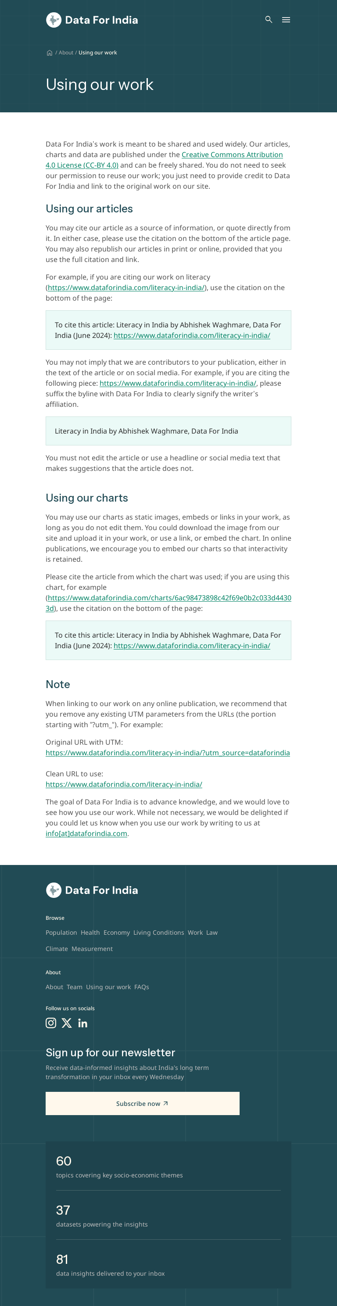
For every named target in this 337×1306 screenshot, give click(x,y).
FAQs (141, 987)
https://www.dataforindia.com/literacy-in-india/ (192, 335)
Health (90, 932)
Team (74, 987)
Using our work (108, 987)
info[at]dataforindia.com (86, 833)
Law (212, 932)
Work (195, 932)
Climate (57, 948)
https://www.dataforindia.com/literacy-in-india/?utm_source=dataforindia (168, 752)
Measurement (92, 948)
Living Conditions (158, 932)
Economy (117, 932)
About (66, 52)
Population (61, 932)
